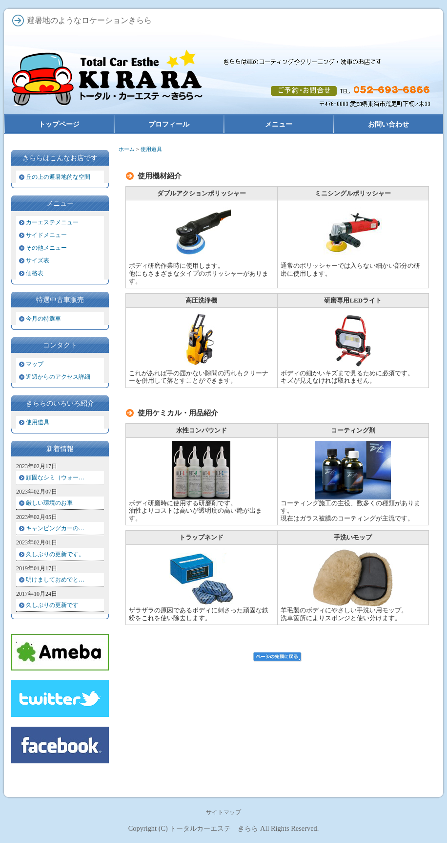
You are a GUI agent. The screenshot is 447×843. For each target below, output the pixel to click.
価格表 (34, 273)
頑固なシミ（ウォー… (55, 477)
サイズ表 (37, 260)
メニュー (278, 124)
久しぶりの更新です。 (55, 554)
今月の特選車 (43, 318)
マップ (34, 364)
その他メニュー (46, 247)
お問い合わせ (388, 124)
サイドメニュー (46, 235)
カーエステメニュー (52, 222)
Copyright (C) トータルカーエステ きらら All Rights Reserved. (223, 828)
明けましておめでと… (55, 579)
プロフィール (168, 124)
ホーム (127, 149)
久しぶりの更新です (52, 605)
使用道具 (37, 422)
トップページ (59, 124)
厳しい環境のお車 (49, 502)
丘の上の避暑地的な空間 (58, 176)
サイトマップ (223, 812)
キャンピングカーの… (55, 528)
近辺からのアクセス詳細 (58, 376)
